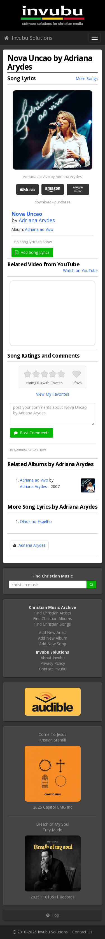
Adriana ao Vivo (39, 229)
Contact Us (82, 932)
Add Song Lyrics (32, 252)
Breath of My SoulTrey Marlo (52, 826)
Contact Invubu (52, 669)
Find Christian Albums (52, 618)
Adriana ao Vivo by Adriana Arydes (52, 176)
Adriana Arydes (37, 220)
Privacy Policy (52, 663)
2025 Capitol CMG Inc (52, 807)
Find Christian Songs (52, 624)
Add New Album (52, 638)
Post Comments (32, 432)
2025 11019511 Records (52, 897)
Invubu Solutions (28, 37)
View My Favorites (52, 394)
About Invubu (53, 657)
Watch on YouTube (80, 270)
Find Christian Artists (52, 613)
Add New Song (52, 643)
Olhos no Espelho (36, 521)
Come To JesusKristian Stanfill (52, 737)
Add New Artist (52, 632)
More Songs (87, 78)
